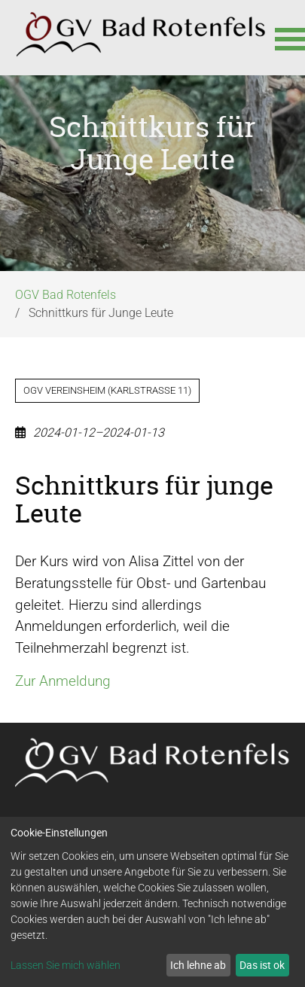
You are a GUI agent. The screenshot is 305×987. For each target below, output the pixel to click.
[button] (282, 38)
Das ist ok (262, 965)
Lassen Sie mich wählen (65, 965)
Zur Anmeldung (63, 681)
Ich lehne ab (198, 965)
